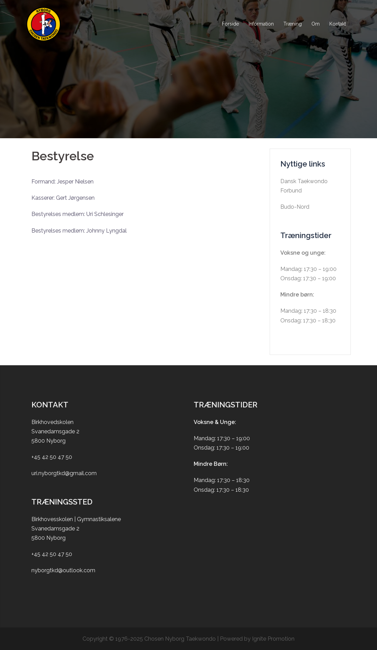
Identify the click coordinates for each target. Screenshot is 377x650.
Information (261, 24)
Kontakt (337, 24)
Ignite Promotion (273, 638)
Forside (230, 24)
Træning (292, 24)
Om (315, 24)
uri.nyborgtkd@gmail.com (64, 473)
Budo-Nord (294, 207)
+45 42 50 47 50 (51, 457)
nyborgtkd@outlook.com (63, 570)
